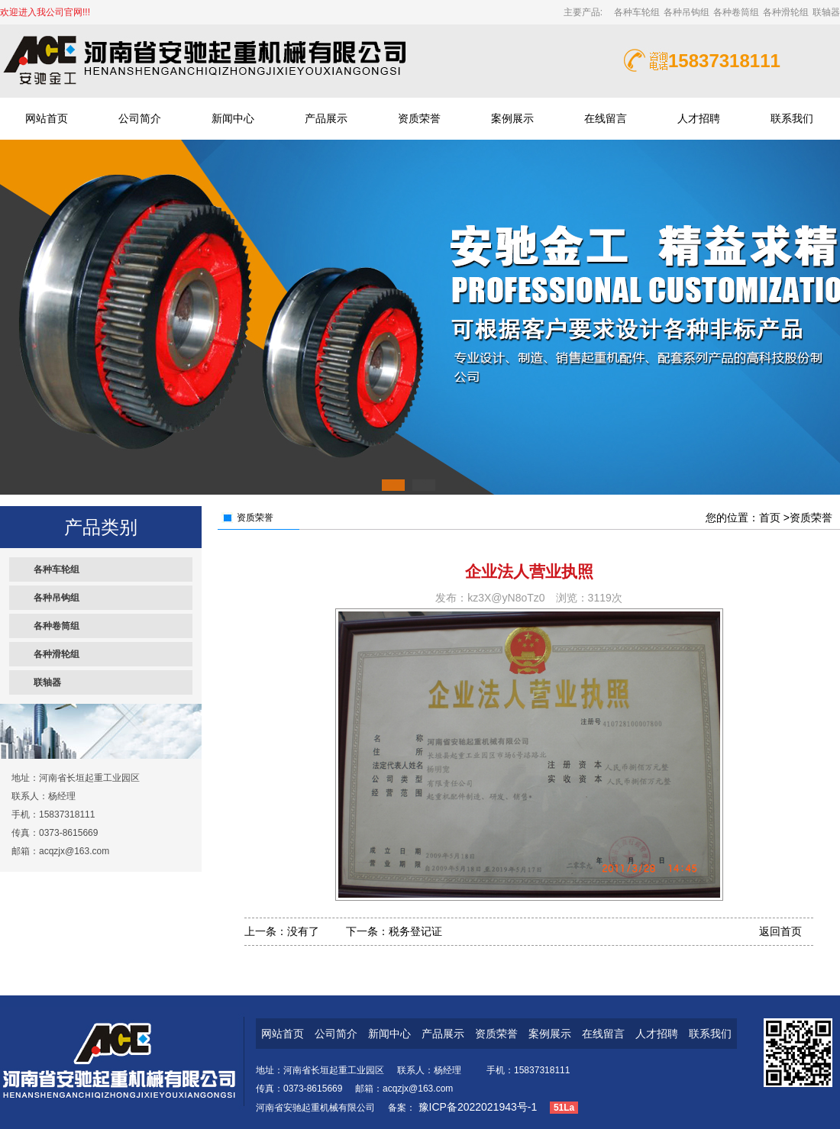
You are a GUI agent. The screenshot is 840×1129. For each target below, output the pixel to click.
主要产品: (586, 12)
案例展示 (512, 118)
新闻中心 (233, 118)
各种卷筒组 (736, 12)
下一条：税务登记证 (394, 931)
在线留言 (605, 118)
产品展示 (326, 118)
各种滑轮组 (786, 12)
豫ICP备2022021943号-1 (476, 1107)
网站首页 (46, 118)
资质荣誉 (419, 118)
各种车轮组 (637, 12)
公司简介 (139, 118)
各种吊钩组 (686, 12)
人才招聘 (698, 118)
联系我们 (792, 118)
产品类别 (100, 527)
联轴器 (826, 12)
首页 (769, 517)
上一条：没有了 (281, 931)
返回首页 (780, 931)
